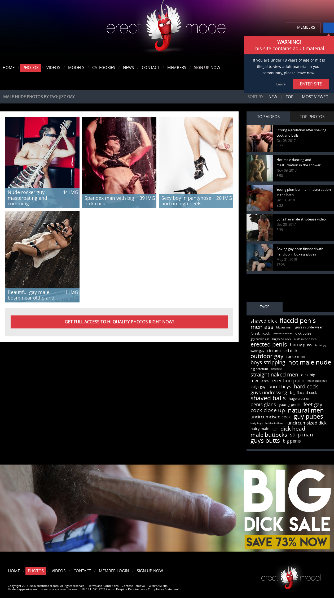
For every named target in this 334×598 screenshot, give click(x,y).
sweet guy (257, 351)
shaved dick (263, 321)
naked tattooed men (282, 333)
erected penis (268, 344)
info (328, 28)
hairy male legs (264, 429)
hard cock (306, 386)
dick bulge (303, 333)
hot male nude (309, 362)
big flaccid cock (303, 393)
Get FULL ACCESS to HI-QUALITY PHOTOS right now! (119, 321)
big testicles (276, 369)
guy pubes (308, 416)
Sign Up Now (207, 67)
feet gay (313, 404)
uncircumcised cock (270, 416)
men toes (259, 380)
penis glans (263, 405)
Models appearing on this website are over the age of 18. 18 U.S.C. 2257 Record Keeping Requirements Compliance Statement (93, 589)
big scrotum (259, 369)
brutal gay (321, 345)
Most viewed (315, 96)
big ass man (284, 327)
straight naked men (274, 374)
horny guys (301, 344)
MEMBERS (306, 27)
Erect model (290, 576)
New (273, 96)
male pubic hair (317, 381)
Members (176, 67)
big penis (292, 441)
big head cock (281, 339)
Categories (103, 67)
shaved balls (268, 398)
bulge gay (258, 387)
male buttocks (268, 434)
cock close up (267, 410)
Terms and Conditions (103, 586)
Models (76, 67)
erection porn (288, 381)
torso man (295, 356)
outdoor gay (266, 356)
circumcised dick (282, 350)
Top (289, 96)
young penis (290, 404)
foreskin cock (260, 333)
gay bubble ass (259, 339)
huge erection (299, 399)
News (128, 67)
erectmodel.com (167, 27)
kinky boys (256, 423)
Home (9, 67)
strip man (301, 435)
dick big (308, 374)
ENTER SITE (311, 83)
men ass (261, 327)
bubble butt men (274, 423)
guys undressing (268, 393)
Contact (150, 67)
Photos (30, 67)
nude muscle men (305, 339)
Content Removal (134, 586)
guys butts (265, 440)
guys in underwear (309, 327)
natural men (306, 410)
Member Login (114, 571)
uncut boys (280, 386)
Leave (280, 84)
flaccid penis (298, 320)
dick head (292, 428)
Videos (53, 67)
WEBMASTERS (158, 586)
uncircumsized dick (307, 423)
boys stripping (267, 362)
